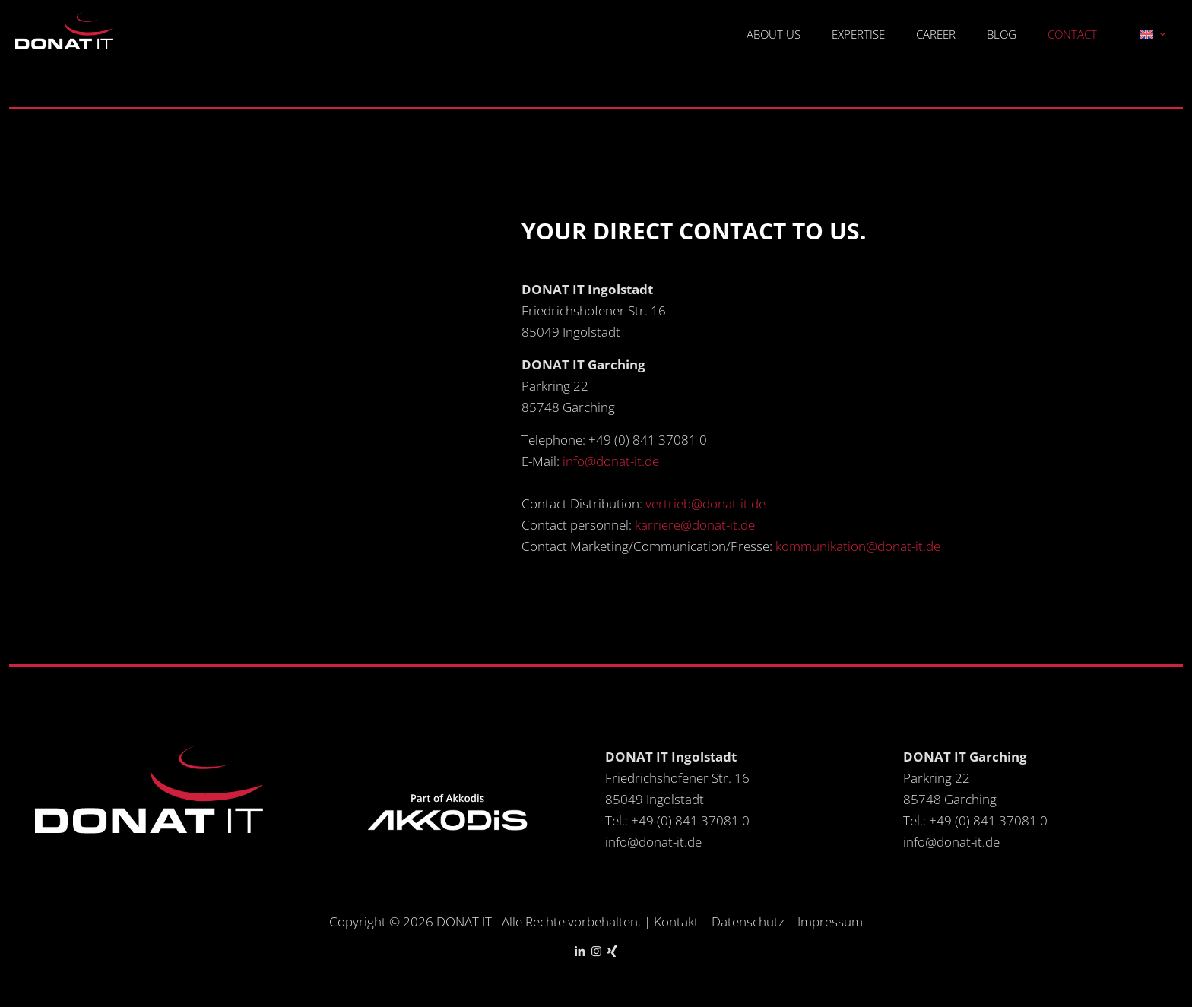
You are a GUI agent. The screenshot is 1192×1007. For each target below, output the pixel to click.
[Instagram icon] (596, 950)
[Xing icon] (612, 950)
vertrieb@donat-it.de (705, 503)
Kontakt (676, 921)
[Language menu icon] (1152, 34)
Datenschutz (750, 921)
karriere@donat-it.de (695, 525)
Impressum (830, 921)
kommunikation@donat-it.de (857, 546)
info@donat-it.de (611, 461)
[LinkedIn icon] (580, 950)
